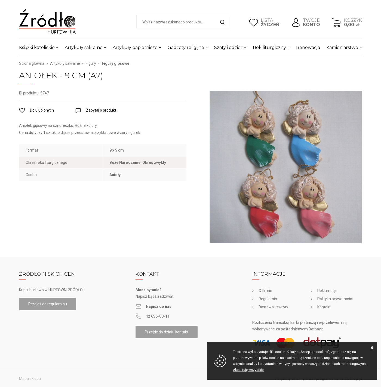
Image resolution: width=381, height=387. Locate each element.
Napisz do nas (158, 306)
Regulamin (268, 299)
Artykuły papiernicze (135, 47)
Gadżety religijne (186, 47)
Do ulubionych (42, 110)
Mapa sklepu (30, 378)
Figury (91, 63)
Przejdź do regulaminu (47, 304)
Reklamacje (327, 290)
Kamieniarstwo (342, 47)
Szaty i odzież (228, 47)
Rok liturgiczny (269, 47)
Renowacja (308, 47)
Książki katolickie (37, 47)
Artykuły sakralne (84, 47)
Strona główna (31, 63)
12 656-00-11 (158, 316)
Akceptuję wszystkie (248, 370)
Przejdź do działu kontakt (166, 332)
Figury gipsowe (115, 63)
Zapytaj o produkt (101, 110)
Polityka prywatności (335, 299)
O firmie (265, 290)
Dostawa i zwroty (273, 307)
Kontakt (324, 307)
